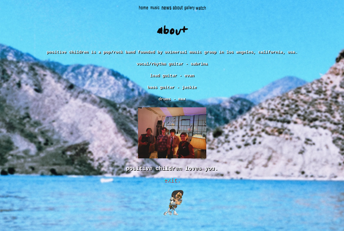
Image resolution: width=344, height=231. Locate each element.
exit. (172, 187)
